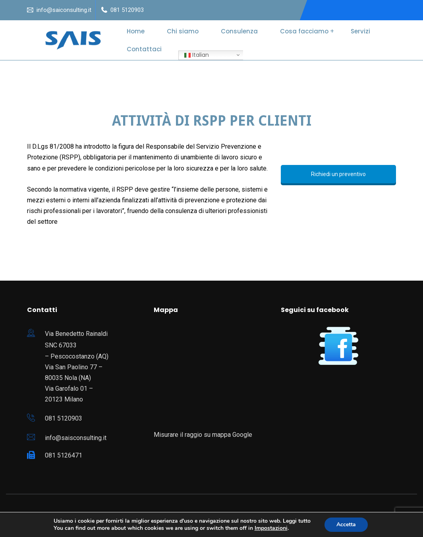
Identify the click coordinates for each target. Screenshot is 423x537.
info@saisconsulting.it (75, 438)
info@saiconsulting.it (64, 10)
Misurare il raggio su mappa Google (203, 434)
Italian (196, 55)
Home (136, 31)
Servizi (360, 31)
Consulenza (239, 31)
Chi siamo (183, 31)
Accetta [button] (346, 524)
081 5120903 (127, 10)
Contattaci (144, 49)
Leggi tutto (297, 521)
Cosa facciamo (304, 31)
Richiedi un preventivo (338, 174)
